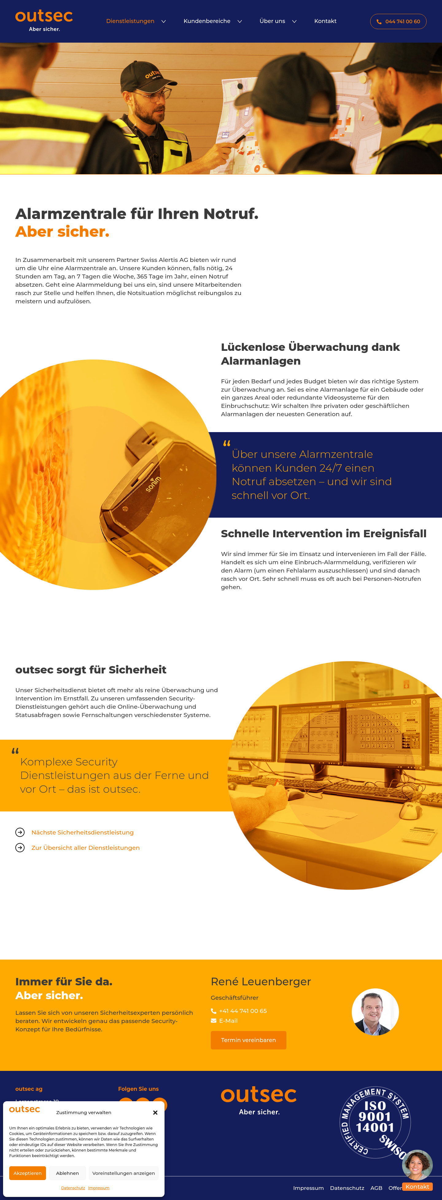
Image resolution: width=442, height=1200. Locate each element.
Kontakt (417, 1186)
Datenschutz (73, 1188)
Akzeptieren (28, 1173)
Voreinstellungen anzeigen (123, 1173)
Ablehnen (67, 1173)
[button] (155, 1113)
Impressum (99, 1188)
